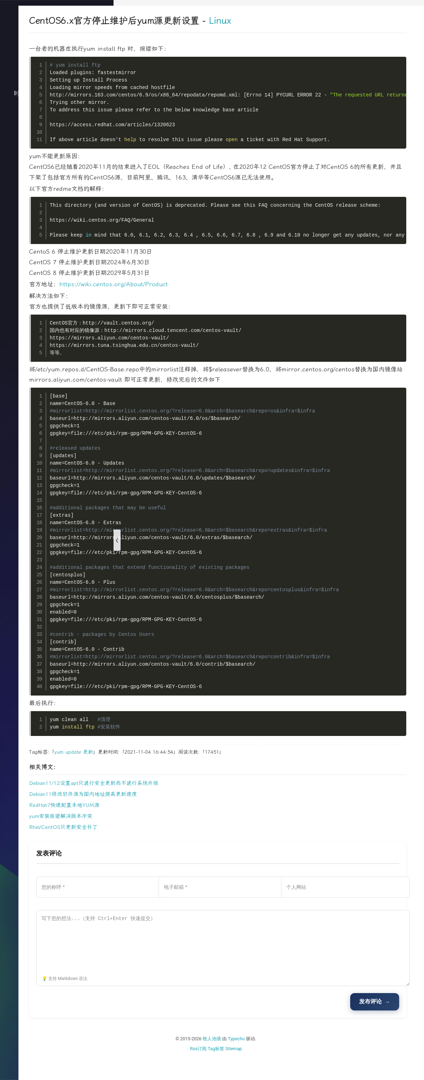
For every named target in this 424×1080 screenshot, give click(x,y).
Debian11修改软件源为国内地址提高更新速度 (178, 815)
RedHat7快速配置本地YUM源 (159, 826)
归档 (57, 139)
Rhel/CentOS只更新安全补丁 (158, 848)
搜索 (56, 182)
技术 (56, 111)
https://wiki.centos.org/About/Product (208, 294)
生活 (56, 125)
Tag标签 (263, 1069)
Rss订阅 (245, 1069)
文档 (56, 168)
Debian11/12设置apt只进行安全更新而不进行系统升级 (188, 804)
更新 (183, 773)
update (168, 773)
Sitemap (281, 1069)
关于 (56, 153)
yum (154, 773)
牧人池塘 (259, 1060)
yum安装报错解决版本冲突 (155, 837)
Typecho (283, 1060)
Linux (315, 20)
